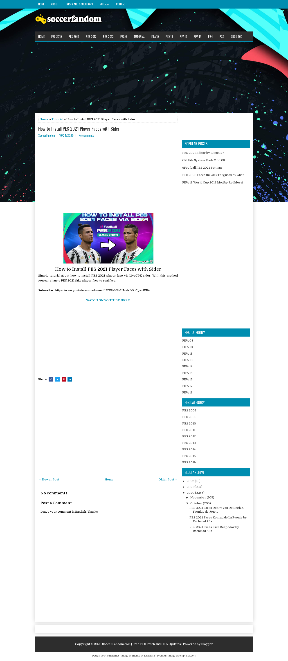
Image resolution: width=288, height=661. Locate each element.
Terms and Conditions (79, 4)
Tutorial (139, 36)
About (55, 4)
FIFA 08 (187, 340)
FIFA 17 (187, 386)
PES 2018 (74, 36)
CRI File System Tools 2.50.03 (203, 160)
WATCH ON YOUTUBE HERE (108, 300)
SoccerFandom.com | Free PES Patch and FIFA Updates (141, 644)
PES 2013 (108, 36)
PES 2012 (189, 436)
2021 (190, 487)
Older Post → (168, 479)
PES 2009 (189, 417)
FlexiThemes (111, 655)
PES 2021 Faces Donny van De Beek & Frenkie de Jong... (216, 509)
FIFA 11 (187, 353)
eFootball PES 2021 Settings (202, 167)
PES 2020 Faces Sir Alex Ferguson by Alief (213, 175)
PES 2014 (189, 449)
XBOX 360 (236, 36)
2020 (191, 492)
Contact (121, 4)
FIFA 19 (155, 36)
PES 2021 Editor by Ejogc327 (203, 152)
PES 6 (123, 36)
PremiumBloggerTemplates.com (176, 655)
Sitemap (104, 4)
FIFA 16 (183, 36)
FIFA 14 (197, 36)
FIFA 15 (187, 373)
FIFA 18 (169, 36)
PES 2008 (189, 410)
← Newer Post (48, 479)
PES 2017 (91, 36)
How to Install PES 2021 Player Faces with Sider (78, 128)
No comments (86, 135)
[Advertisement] (144, 77)
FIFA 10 (187, 347)
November (198, 497)
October (196, 503)
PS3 (222, 36)
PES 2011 (188, 430)
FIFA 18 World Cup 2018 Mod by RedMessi (212, 182)
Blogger (207, 644)
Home (41, 4)
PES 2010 (189, 423)
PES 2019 (56, 36)
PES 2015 (189, 456)
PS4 (210, 36)
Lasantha (149, 655)
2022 (191, 481)
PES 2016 (189, 462)
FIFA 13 (187, 360)
